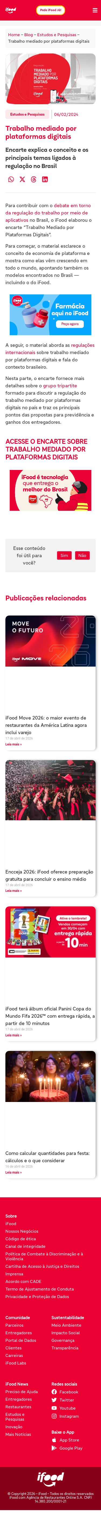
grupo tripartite (60, 385)
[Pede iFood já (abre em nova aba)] (50, 315)
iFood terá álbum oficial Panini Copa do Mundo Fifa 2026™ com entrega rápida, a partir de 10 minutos (50, 1016)
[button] (11, 179)
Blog (28, 34)
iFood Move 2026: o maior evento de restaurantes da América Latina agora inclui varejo (46, 725)
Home (14, 34)
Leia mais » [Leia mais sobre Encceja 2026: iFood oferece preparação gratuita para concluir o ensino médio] (13, 891)
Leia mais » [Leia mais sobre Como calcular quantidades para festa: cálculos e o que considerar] (13, 1172)
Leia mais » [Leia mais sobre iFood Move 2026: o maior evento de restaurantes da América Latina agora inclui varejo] (13, 744)
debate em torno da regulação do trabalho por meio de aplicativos (48, 213)
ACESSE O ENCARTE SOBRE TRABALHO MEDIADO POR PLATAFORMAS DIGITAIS (46, 449)
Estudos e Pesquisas (56, 34)
